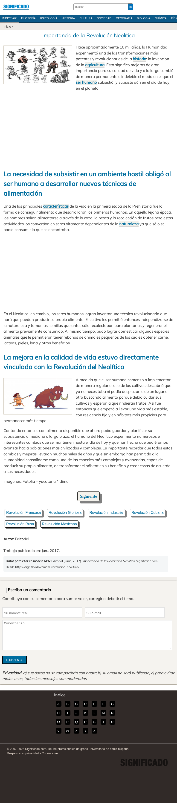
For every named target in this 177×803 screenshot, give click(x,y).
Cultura (85, 18)
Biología (143, 18)
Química (160, 18)
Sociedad (104, 18)
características (56, 206)
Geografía (124, 18)
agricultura (94, 64)
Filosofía (28, 18)
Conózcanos (50, 753)
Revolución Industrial (106, 512)
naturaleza (129, 223)
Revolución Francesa (23, 512)
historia (139, 58)
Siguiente (88, 496)
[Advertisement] (88, 130)
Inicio (7, 26)
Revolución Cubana (147, 512)
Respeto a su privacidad (23, 753)
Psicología (48, 18)
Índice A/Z (9, 18)
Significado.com (16, 7)
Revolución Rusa (20, 524)
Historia (68, 18)
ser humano (86, 82)
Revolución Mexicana (59, 524)
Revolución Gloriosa (65, 512)
